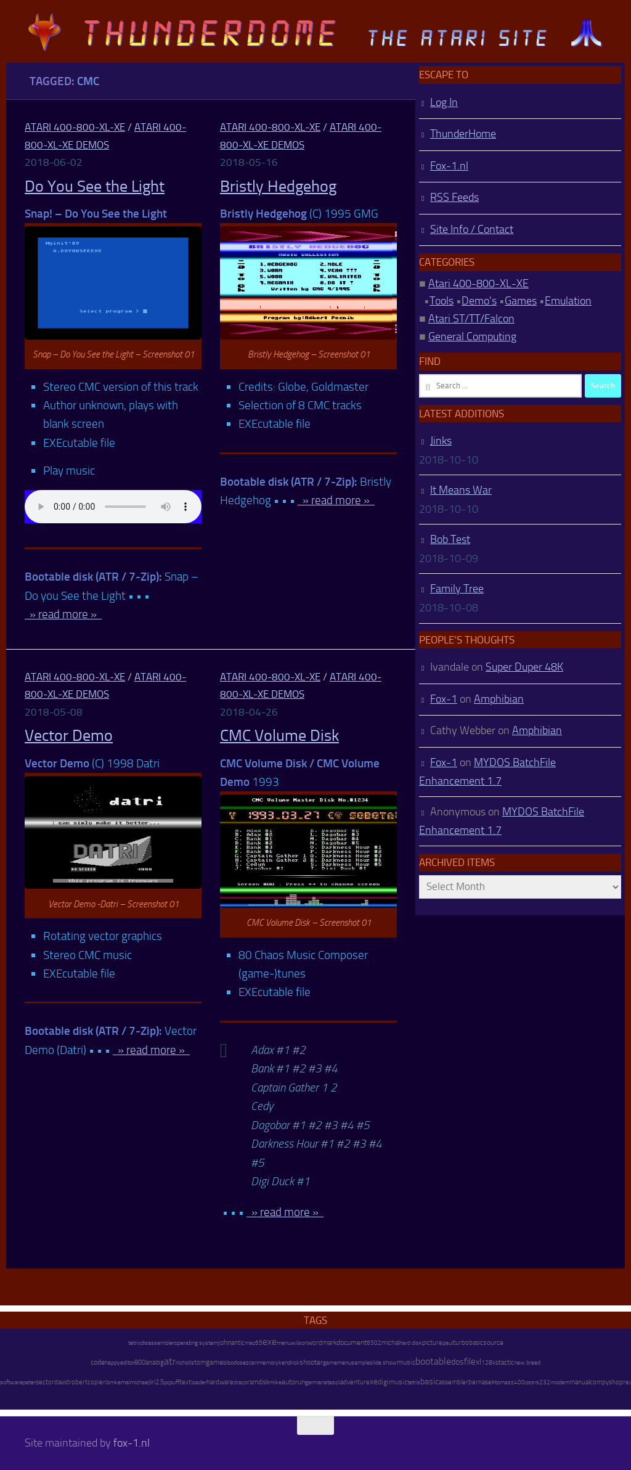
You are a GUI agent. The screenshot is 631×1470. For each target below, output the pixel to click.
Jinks (441, 440)
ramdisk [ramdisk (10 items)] (258, 1382)
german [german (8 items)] (314, 1382)
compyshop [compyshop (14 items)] (606, 1382)
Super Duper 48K (524, 667)
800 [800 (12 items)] (139, 1362)
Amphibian (499, 699)
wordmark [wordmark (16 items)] (321, 1343)
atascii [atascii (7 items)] (332, 1382)
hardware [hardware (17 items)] (220, 1382)
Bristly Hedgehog (278, 186)
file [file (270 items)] (470, 1361)
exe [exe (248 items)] (270, 1341)
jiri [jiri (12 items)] (152, 1382)
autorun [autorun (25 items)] (293, 1382)
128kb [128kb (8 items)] (490, 1362)
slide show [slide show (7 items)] (383, 1362)
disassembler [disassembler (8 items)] (157, 1343)
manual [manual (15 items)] (579, 1382)
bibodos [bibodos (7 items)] (233, 1362)
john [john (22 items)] (224, 1342)
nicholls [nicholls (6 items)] (185, 1362)
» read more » (63, 614)
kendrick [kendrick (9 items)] (289, 1362)
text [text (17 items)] (185, 1382)
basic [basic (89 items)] (429, 1381)
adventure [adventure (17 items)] (355, 1382)
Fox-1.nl (449, 166)
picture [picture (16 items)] (432, 1343)
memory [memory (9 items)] (268, 1362)
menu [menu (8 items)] (284, 1343)
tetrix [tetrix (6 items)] (134, 1343)
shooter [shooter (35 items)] (311, 1362)
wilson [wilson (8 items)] (299, 1343)
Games (521, 301)
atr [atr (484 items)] (170, 1361)
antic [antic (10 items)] (238, 1343)
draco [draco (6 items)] (240, 1382)
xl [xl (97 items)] (478, 1362)
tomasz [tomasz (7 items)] (504, 1382)
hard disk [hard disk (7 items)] (410, 1343)
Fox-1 (443, 699)
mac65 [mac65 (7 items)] (254, 1343)
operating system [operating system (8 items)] (196, 1343)
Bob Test (450, 539)
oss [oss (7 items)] (529, 1382)
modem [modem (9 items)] (559, 1382)
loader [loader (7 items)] (198, 1382)
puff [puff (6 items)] (174, 1382)
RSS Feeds (454, 197)
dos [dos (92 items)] (457, 1361)
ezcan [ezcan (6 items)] (250, 1362)
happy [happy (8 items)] (112, 1362)
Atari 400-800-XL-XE (75, 127)
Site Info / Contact (471, 229)
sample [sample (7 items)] (360, 1362)
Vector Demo (69, 735)
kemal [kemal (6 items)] (122, 1382)
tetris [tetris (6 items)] (413, 1382)
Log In (444, 102)
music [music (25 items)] (406, 1362)
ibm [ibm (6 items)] (110, 1382)
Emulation (568, 301)
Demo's (479, 301)
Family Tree (457, 588)
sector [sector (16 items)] (45, 1382)
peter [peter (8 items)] (29, 1382)
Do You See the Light (95, 186)
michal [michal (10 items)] (390, 1343)
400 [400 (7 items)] (519, 1382)
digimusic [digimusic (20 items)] (392, 1382)
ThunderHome (463, 134)
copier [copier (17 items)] (96, 1382)
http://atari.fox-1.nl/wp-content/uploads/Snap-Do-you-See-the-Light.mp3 (113, 506)
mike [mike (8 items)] (275, 1382)
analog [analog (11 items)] (154, 1362)
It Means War (461, 490)
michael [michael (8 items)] (139, 1382)
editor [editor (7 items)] (127, 1362)
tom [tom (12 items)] (200, 1362)
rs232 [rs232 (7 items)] (542, 1382)
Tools (441, 301)
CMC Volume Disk (279, 735)
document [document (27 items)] (351, 1342)
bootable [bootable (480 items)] (433, 1361)
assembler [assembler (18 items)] (453, 1382)
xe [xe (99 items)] (374, 1381)
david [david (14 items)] (61, 1382)
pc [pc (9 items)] (166, 1382)
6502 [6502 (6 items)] (374, 1343)
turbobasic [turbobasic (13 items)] (468, 1343)
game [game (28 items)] (214, 1362)
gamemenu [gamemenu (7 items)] (337, 1362)
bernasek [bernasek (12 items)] (481, 1382)
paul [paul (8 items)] (447, 1343)
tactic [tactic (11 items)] (506, 1362)
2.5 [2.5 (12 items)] (159, 1382)
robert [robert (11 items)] (78, 1382)
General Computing (472, 336)
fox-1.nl (131, 1443)
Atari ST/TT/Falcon (471, 318)
